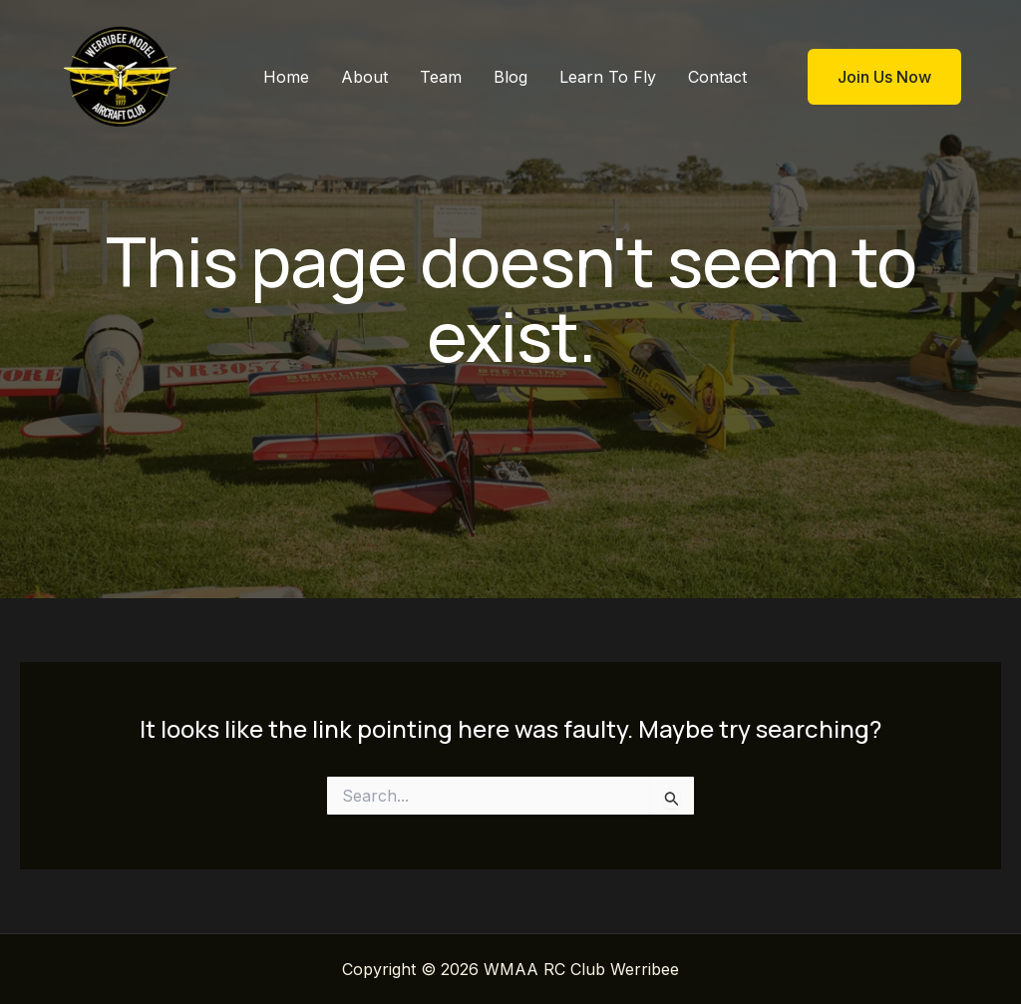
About (364, 77)
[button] (872, 77)
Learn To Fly (607, 77)
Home (286, 77)
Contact (717, 77)
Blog (510, 77)
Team (441, 77)
